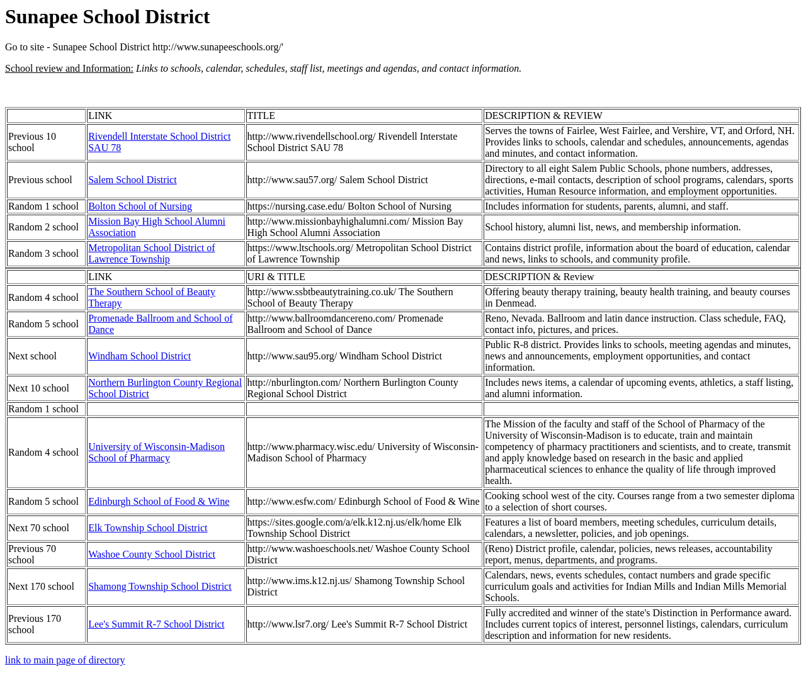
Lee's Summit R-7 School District (156, 624)
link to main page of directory (65, 660)
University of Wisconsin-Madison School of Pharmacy (156, 452)
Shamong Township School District (159, 586)
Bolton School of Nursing (140, 206)
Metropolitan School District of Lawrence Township (151, 253)
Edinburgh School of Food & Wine (158, 501)
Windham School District (139, 356)
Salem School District (132, 179)
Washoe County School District (151, 554)
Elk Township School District (147, 527)
